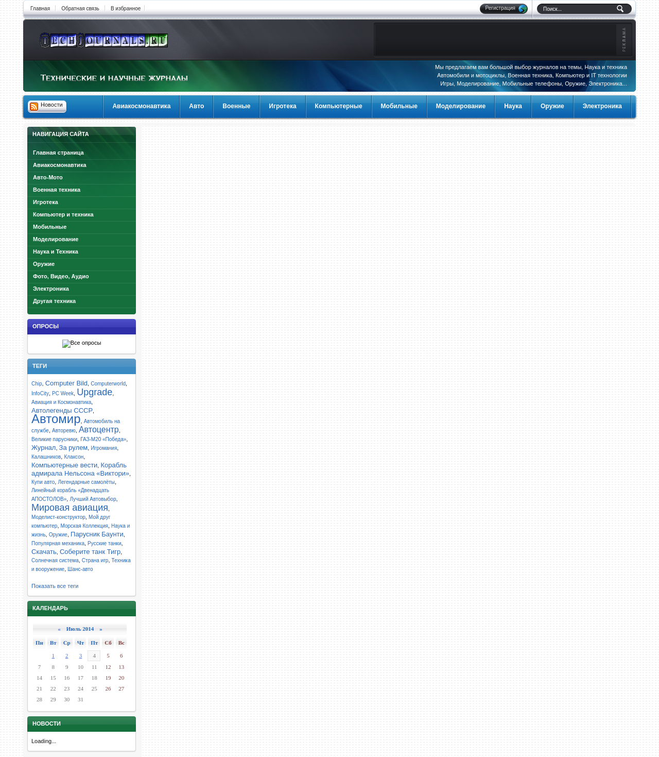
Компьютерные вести (64, 465)
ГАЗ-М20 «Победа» (103, 439)
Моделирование (55, 239)
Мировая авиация (69, 507)
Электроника (51, 288)
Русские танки (104, 543)
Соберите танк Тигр (90, 552)
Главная (40, 8)
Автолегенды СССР (62, 410)
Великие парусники (54, 439)
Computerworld (108, 383)
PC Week (63, 393)
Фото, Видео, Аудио (61, 276)
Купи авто (43, 482)
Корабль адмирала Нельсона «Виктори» (80, 469)
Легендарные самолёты (86, 482)
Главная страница (58, 152)
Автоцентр (99, 429)
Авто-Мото (48, 177)
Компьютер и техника (63, 214)
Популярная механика (57, 543)
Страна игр (95, 560)
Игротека (45, 202)
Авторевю (64, 430)
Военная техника (56, 190)
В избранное (126, 8)
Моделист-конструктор (58, 517)
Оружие (44, 264)
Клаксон (73, 457)
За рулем (73, 447)
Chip (36, 383)
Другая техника (54, 301)
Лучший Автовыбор (93, 499)
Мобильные (49, 227)
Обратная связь (80, 8)
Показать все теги (54, 586)
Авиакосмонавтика (59, 165)
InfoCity (40, 393)
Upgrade (94, 392)
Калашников (46, 457)
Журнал (43, 447)
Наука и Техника (55, 251)
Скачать (44, 552)
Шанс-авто (80, 569)
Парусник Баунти (97, 534)
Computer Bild (66, 383)
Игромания (104, 448)
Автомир (56, 419)
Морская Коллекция (84, 526)
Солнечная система (55, 560)
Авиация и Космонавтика (61, 402)
